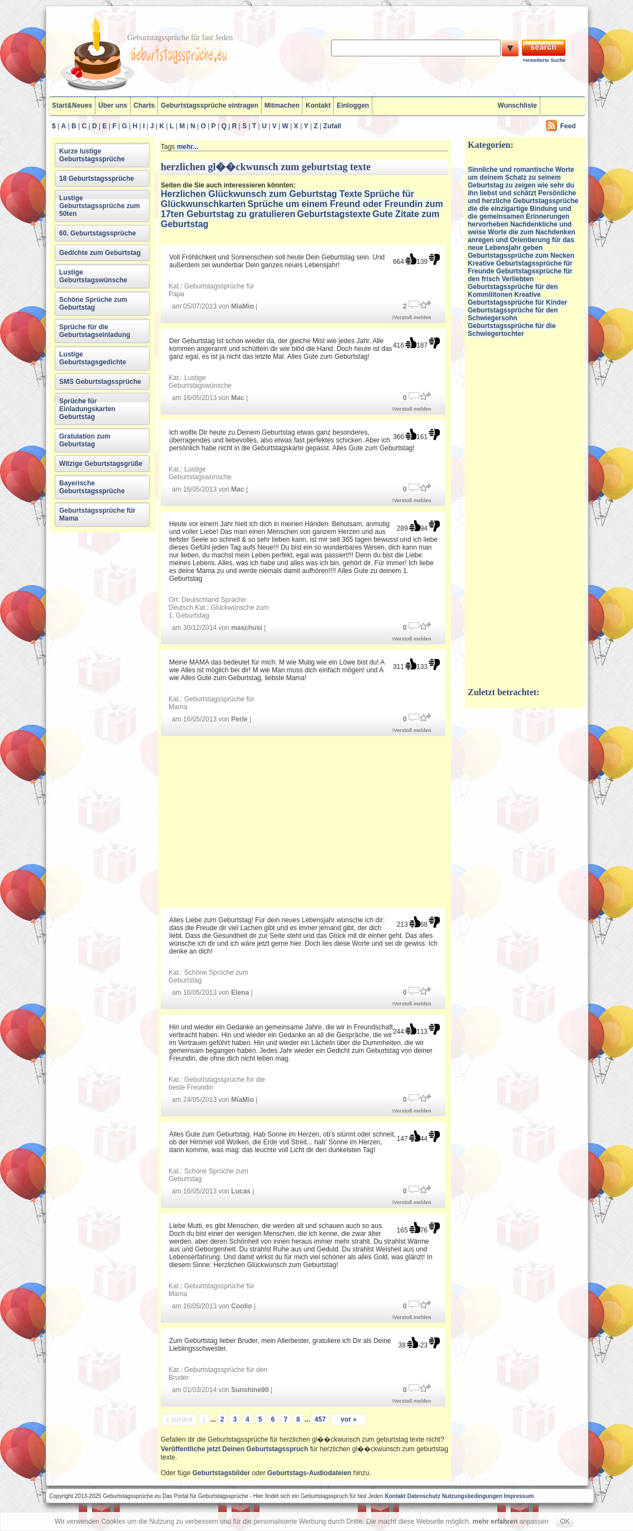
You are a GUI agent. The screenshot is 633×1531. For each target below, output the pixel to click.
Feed (568, 126)
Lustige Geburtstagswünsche (93, 276)
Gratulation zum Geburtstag (84, 440)
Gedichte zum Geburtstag (100, 253)
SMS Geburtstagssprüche (100, 382)
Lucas (241, 1191)
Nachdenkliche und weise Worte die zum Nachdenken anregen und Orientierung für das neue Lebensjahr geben (522, 236)
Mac (237, 398)
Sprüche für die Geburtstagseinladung (94, 331)
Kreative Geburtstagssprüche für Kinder (517, 298)
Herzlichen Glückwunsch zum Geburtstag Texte (261, 194)
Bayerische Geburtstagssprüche (91, 487)
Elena (240, 992)
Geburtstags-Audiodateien (309, 1473)
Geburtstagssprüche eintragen (209, 105)
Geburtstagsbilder (221, 1473)
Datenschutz (423, 1496)
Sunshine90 (249, 1390)
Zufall (332, 126)
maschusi (246, 628)
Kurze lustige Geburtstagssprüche (91, 155)
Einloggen (353, 105)
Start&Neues (72, 105)
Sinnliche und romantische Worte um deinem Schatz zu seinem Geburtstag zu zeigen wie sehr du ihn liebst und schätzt (521, 181)
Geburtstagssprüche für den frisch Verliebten (520, 275)
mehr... (188, 147)
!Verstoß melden (411, 317)
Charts (144, 105)
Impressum (519, 1496)
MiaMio (242, 306)
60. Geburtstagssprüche (97, 233)
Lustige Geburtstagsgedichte (92, 358)
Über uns (112, 105)
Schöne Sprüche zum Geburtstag (93, 303)
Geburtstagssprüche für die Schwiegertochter (511, 330)
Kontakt (317, 105)
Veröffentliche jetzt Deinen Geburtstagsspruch (234, 1449)
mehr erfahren (495, 1521)
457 (320, 1419)
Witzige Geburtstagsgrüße (100, 464)
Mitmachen (282, 105)
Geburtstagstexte (334, 214)
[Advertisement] (305, 821)
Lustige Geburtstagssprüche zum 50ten (99, 206)
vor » (349, 1419)
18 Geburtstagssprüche (96, 178)
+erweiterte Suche (543, 60)
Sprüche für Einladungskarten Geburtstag (87, 409)
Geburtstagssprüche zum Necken (521, 255)
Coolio (241, 1306)
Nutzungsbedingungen (472, 1496)
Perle (239, 719)
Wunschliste (517, 105)
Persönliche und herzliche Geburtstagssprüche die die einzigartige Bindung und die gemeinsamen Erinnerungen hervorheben (523, 208)
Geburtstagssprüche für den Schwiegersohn (513, 314)
